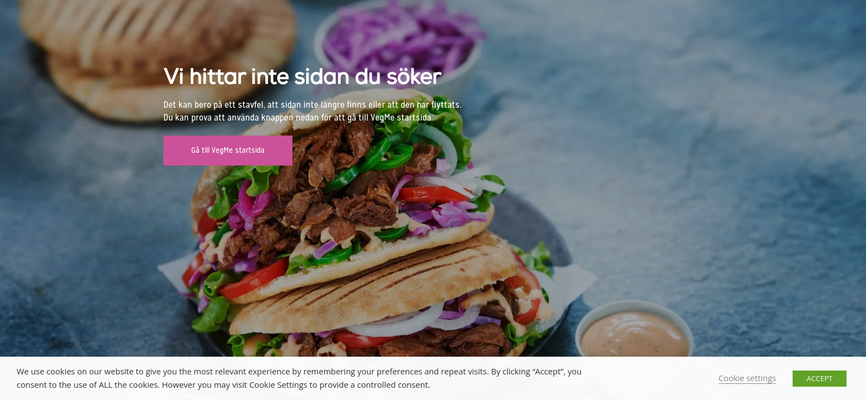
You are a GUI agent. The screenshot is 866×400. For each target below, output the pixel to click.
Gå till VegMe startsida (228, 150)
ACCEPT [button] (820, 378)
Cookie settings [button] (748, 377)
